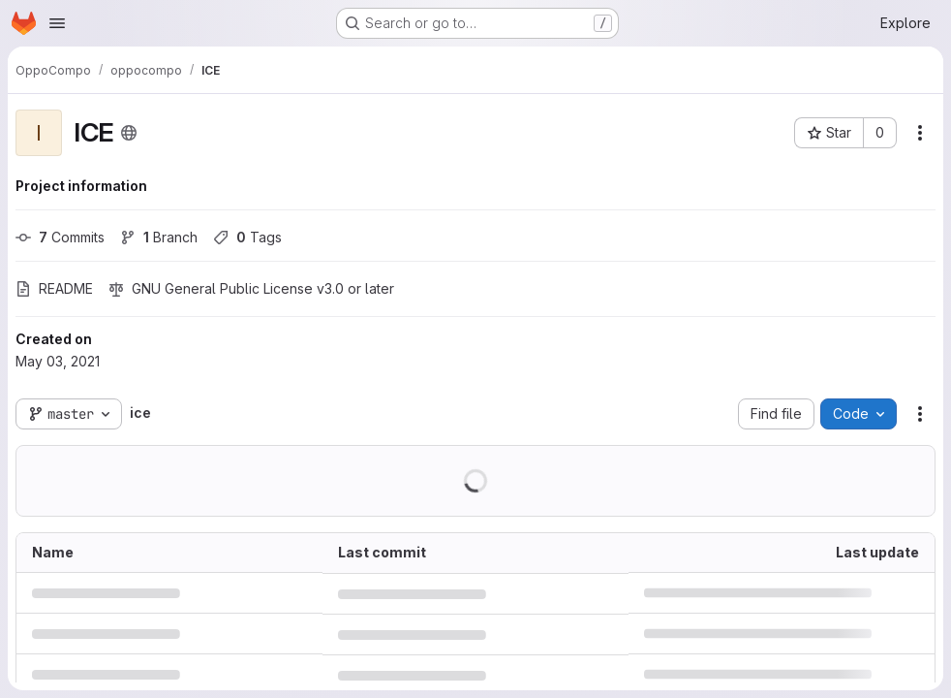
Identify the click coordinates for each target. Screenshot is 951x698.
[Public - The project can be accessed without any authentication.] (129, 133)
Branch (159, 237)
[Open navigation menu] (57, 23)
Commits (60, 237)
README (54, 288)
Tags (247, 237)
